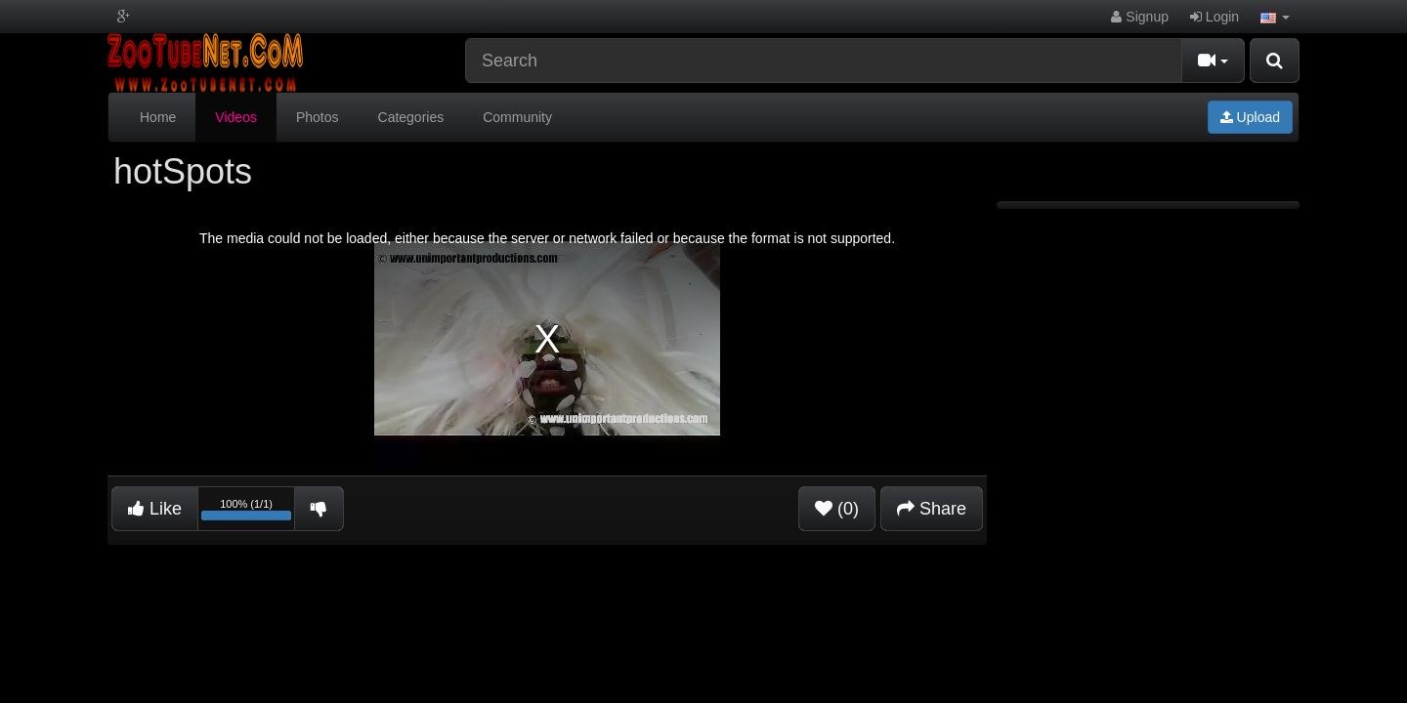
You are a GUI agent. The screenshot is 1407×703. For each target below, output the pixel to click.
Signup (1139, 16)
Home (158, 117)
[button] (1275, 16)
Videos (236, 117)
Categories (411, 117)
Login (1214, 16)
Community (517, 117)
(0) (837, 508)
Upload (1250, 117)
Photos (317, 117)
